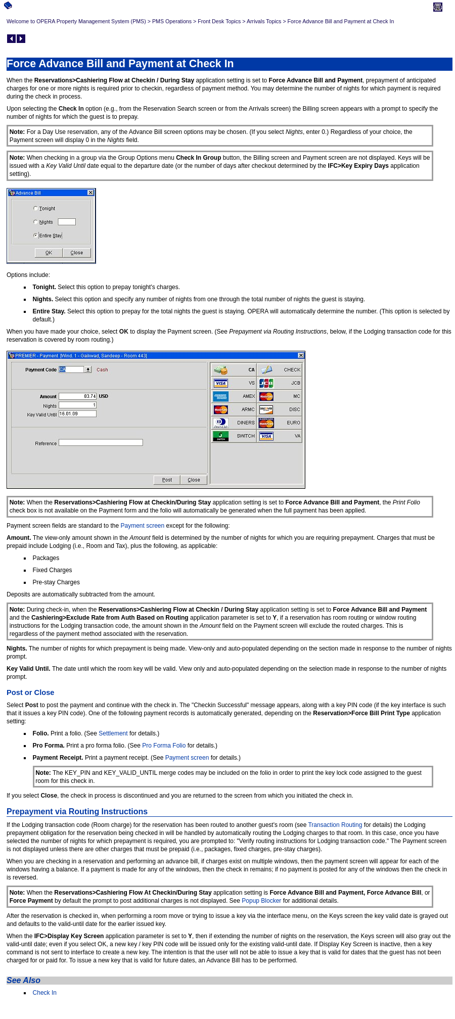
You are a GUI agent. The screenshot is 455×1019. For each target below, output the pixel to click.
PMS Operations (172, 21)
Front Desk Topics (219, 21)
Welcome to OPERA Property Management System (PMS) (76, 21)
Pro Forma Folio (164, 745)
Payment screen (142, 525)
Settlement (113, 733)
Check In (45, 992)
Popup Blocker (261, 900)
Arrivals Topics (264, 21)
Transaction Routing (335, 824)
